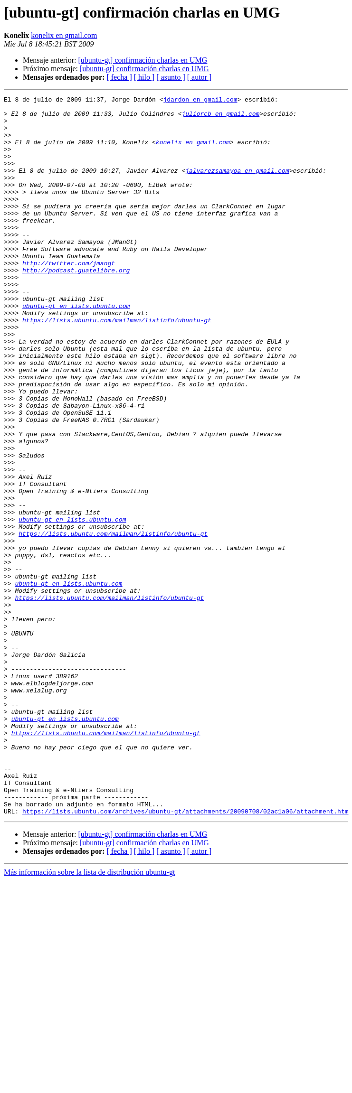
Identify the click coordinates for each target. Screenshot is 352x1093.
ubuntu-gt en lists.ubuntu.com (76, 348)
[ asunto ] (170, 77)
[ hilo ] (144, 77)
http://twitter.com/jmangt (68, 297)
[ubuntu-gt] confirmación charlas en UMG (142, 60)
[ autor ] (199, 77)
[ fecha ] (119, 77)
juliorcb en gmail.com (220, 117)
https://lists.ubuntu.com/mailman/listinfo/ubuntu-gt (116, 365)
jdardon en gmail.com (200, 100)
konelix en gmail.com (64, 35)
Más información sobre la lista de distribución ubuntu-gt (89, 1016)
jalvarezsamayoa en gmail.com (237, 186)
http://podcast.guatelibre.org (76, 305)
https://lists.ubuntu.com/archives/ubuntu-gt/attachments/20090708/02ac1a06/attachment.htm (185, 955)
